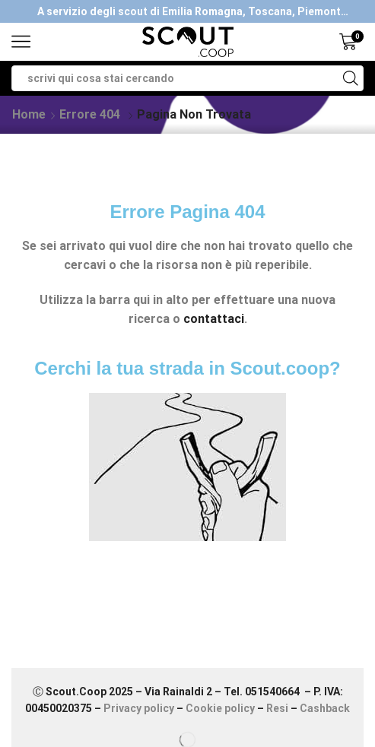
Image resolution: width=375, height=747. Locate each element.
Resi (277, 708)
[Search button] (350, 78)
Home (29, 114)
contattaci (213, 319)
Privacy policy (138, 708)
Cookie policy (220, 708)
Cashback (325, 708)
